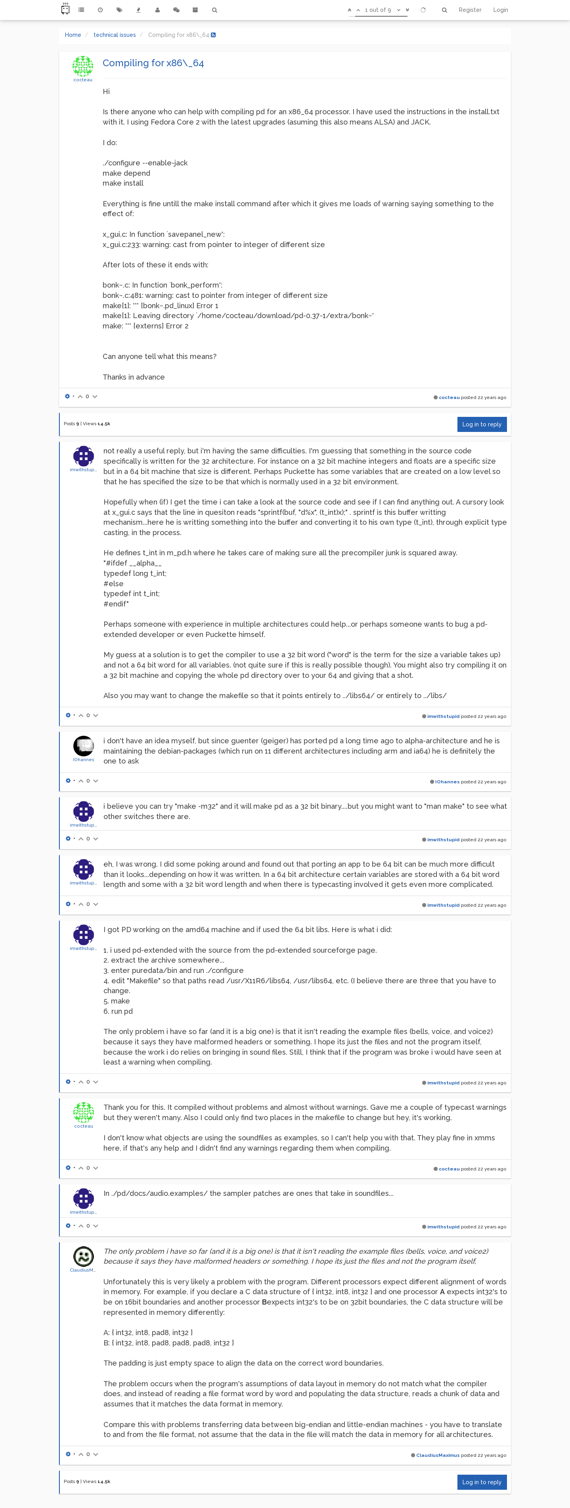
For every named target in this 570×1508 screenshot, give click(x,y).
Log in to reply (482, 424)
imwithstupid (84, 469)
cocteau (82, 79)
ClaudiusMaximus (89, 1270)
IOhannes (83, 759)
